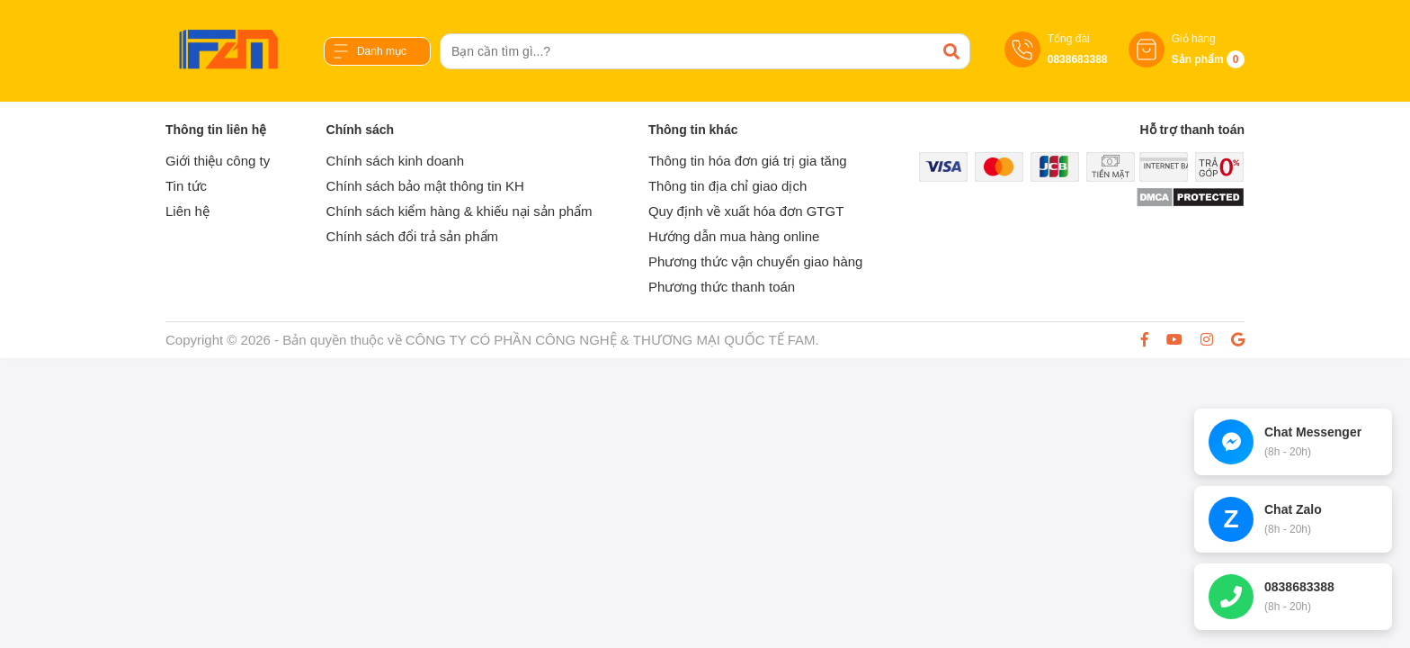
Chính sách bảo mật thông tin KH (425, 186)
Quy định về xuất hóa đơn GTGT (745, 211)
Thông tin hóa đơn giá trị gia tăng (747, 160)
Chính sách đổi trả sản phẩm (412, 236)
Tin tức (186, 186)
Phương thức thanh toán (721, 286)
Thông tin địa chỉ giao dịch (727, 186)
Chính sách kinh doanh (395, 160)
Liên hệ (187, 211)
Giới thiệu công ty (217, 160)
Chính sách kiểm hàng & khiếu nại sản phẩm (459, 211)
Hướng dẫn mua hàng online (733, 236)
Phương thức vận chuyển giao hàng (755, 261)
